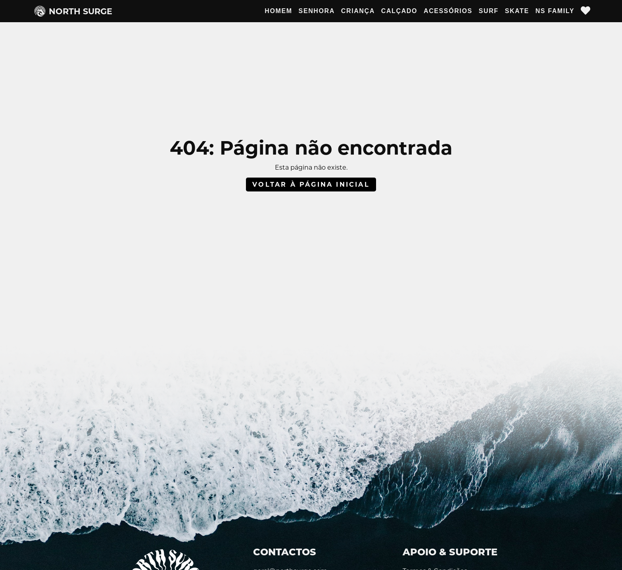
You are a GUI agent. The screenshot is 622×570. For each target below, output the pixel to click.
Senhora (317, 11)
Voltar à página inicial (311, 184)
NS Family (555, 11)
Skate (517, 11)
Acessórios (448, 11)
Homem (278, 11)
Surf (489, 11)
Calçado (399, 11)
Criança (358, 11)
